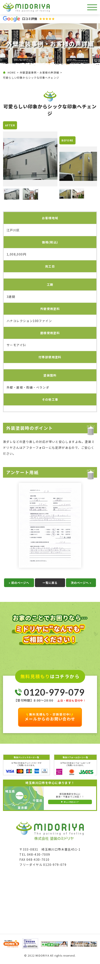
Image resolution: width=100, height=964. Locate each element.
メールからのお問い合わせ (50, 718)
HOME (12, 72)
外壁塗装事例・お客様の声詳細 (39, 72)
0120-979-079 (54, 693)
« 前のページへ (19, 584)
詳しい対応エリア (71, 803)
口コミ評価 (38, 19)
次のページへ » (81, 584)
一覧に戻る (50, 584)
